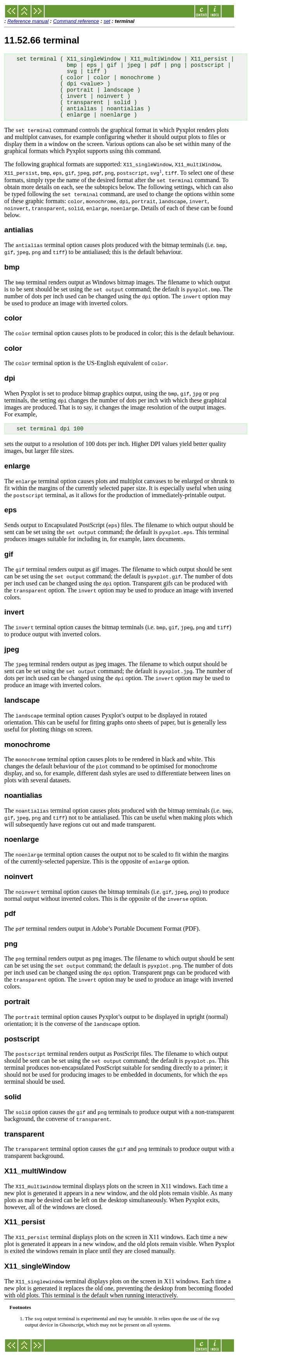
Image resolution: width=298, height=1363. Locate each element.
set (107, 21)
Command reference (76, 21)
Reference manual (28, 21)
